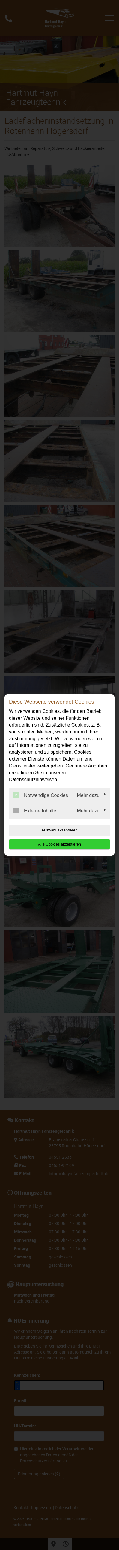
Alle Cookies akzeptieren (59, 844)
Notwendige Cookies (40, 795)
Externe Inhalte (34, 810)
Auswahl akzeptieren (60, 830)
